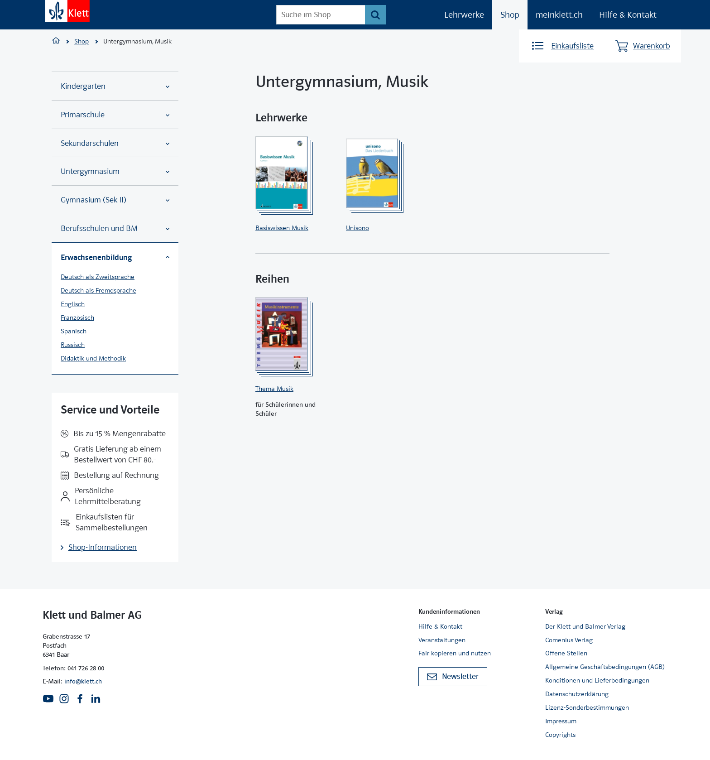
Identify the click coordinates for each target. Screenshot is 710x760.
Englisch (73, 304)
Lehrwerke (464, 14)
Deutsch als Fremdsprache (98, 290)
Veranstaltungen (441, 640)
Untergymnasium (115, 171)
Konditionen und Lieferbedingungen (597, 680)
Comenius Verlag (569, 640)
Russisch (73, 345)
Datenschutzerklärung (577, 694)
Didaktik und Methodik (93, 358)
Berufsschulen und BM (115, 228)
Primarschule (115, 115)
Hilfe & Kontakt (628, 14)
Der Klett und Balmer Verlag (585, 626)
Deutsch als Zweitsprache (97, 277)
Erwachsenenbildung (115, 257)
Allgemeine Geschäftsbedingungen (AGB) (605, 667)
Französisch (77, 317)
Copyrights (560, 735)
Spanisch (73, 331)
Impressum (560, 721)
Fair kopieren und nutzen (454, 653)
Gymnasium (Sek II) (115, 200)
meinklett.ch (559, 14)
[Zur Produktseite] (293, 173)
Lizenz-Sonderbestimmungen (587, 707)
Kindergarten (115, 86)
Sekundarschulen (115, 143)
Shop (509, 14)
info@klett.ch (83, 681)
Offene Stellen (566, 653)
